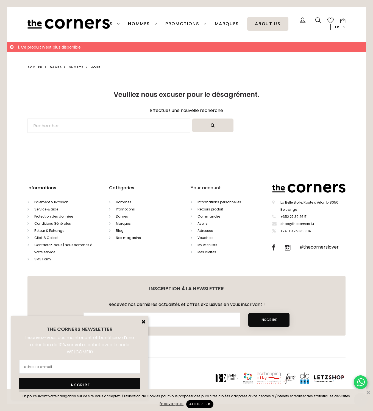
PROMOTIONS (183, 24)
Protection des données (54, 216)
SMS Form (42, 259)
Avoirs (202, 223)
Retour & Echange (49, 230)
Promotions (125, 209)
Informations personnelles (219, 202)
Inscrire (269, 319)
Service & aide (46, 209)
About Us (267, 24)
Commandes (209, 216)
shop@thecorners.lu (297, 223)
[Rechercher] (108, 126)
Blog (120, 230)
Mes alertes (206, 252)
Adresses (205, 230)
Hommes (139, 24)
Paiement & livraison (51, 202)
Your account (206, 188)
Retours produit (210, 209)
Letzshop (336, 378)
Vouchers (205, 237)
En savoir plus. (171, 403)
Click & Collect (46, 237)
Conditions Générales (52, 223)
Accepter (199, 404)
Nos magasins (128, 237)
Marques (227, 24)
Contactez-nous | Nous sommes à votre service (63, 248)
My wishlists (207, 245)
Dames (122, 216)
